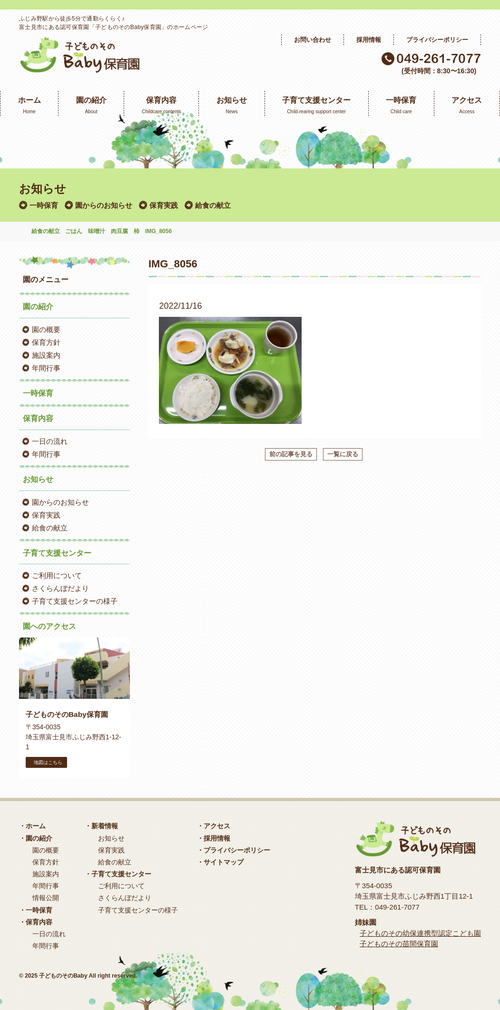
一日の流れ (50, 441)
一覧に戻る (342, 454)
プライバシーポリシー (437, 39)
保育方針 (46, 342)
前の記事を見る (291, 454)
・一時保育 (35, 910)
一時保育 (43, 205)
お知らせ (111, 838)
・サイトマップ (220, 862)
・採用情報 (213, 838)
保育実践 (163, 205)
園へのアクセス (49, 626)
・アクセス (213, 826)
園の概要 (46, 329)
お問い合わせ (312, 39)
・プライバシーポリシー (233, 850)
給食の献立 (213, 205)
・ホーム (32, 826)
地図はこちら (46, 762)
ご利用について (57, 575)
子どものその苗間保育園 (399, 944)
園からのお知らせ (103, 205)
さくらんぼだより (60, 588)
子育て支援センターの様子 (75, 601)
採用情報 (368, 39)
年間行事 (46, 368)
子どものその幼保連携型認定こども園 (420, 933)
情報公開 (45, 898)
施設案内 (46, 355)
